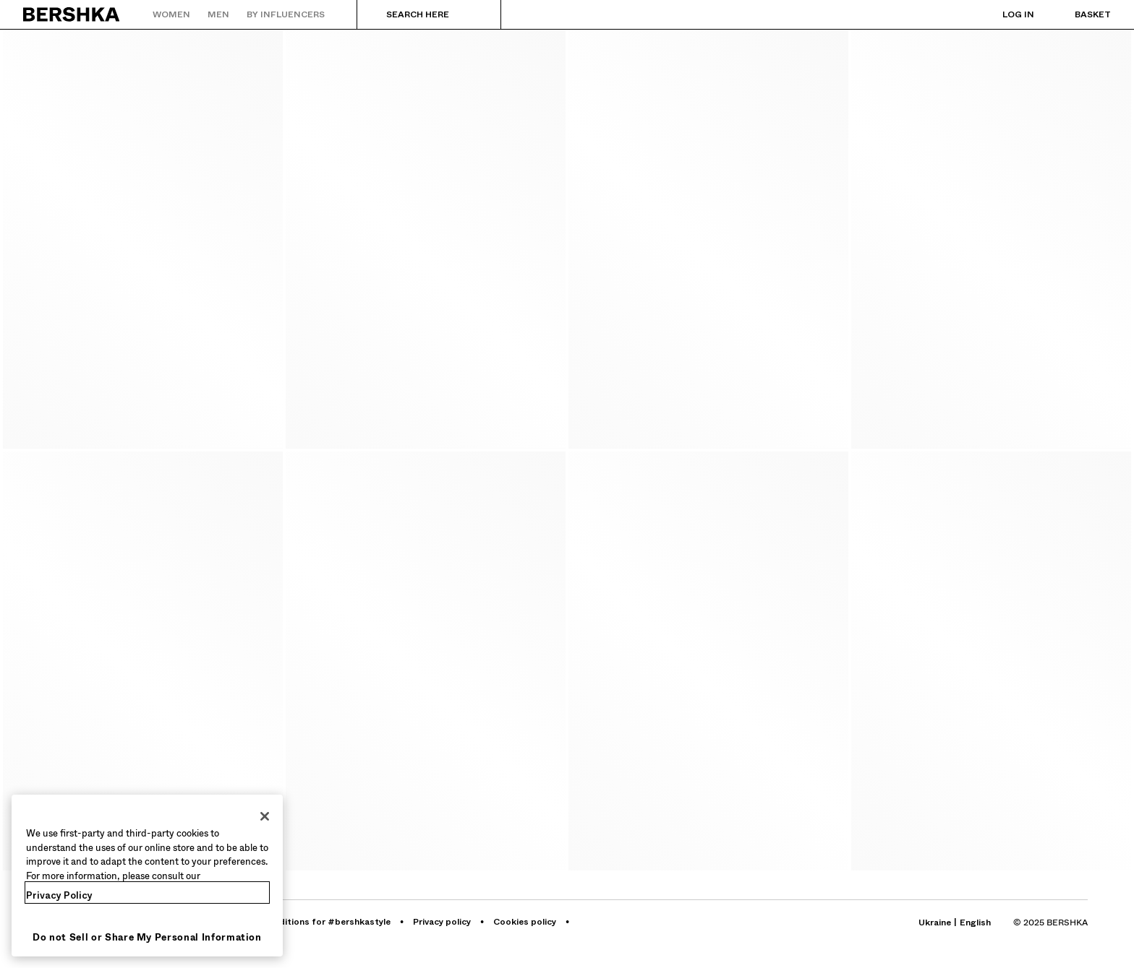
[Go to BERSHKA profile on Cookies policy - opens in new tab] (525, 921)
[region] (147, 875)
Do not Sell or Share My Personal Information (147, 937)
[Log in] (1003, 14)
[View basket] (1078, 14)
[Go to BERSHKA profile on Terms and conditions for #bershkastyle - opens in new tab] (304, 921)
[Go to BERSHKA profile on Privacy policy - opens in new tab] (443, 921)
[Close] (265, 816)
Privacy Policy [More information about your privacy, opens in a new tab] (59, 895)
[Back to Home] (72, 14)
